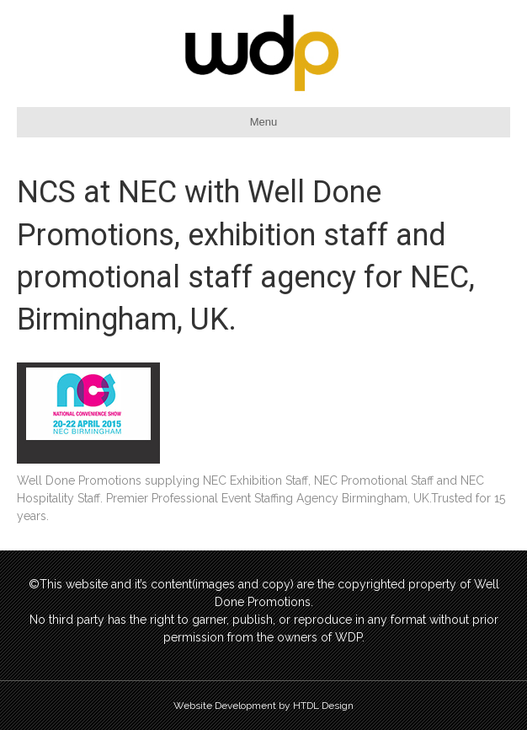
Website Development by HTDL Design (263, 705)
